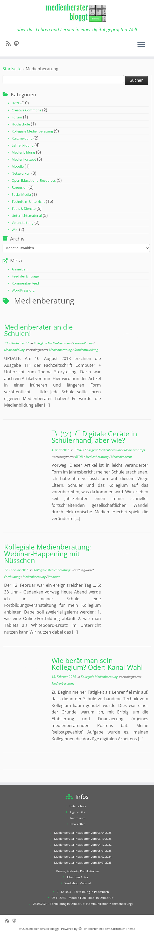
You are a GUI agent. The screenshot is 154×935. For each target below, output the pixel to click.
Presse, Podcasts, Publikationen (77, 871)
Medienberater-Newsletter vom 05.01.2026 (82, 850)
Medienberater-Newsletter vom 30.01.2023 (82, 862)
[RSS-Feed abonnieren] (10, 43)
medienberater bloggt (44, 929)
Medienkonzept (24, 159)
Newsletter (78, 824)
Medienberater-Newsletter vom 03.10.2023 (82, 839)
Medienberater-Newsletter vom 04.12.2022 (82, 844)
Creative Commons (26, 110)
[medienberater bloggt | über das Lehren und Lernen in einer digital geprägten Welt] (77, 13)
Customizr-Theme (123, 929)
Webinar (54, 576)
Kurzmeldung (22, 138)
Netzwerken (21, 173)
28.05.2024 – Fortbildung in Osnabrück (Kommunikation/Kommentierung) (82, 904)
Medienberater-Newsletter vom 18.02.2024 (82, 856)
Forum (17, 117)
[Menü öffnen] (141, 45)
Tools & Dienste (24, 208)
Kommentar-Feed (25, 283)
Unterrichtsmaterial (27, 215)
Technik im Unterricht (28, 201)
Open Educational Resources (34, 180)
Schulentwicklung (86, 350)
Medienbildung (23, 152)
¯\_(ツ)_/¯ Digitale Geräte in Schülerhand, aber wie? (94, 437)
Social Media (21, 194)
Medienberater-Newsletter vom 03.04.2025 (82, 833)
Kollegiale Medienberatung (32, 131)
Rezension (19, 187)
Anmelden (19, 269)
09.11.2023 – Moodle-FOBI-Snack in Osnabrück (83, 898)
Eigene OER (77, 812)
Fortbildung (12, 576)
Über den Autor (77, 877)
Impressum (77, 818)
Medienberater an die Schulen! (38, 330)
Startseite (12, 69)
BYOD (16, 103)
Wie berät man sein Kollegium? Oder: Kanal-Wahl (97, 664)
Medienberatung (61, 350)
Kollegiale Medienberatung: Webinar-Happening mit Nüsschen (47, 553)
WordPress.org (23, 290)
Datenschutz (77, 806)
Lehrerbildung (22, 145)
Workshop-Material (78, 883)
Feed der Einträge (25, 276)
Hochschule (21, 124)
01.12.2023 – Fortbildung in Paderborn (83, 892)
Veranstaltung (22, 222)
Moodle (18, 166)
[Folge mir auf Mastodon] (18, 43)
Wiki (15, 229)
